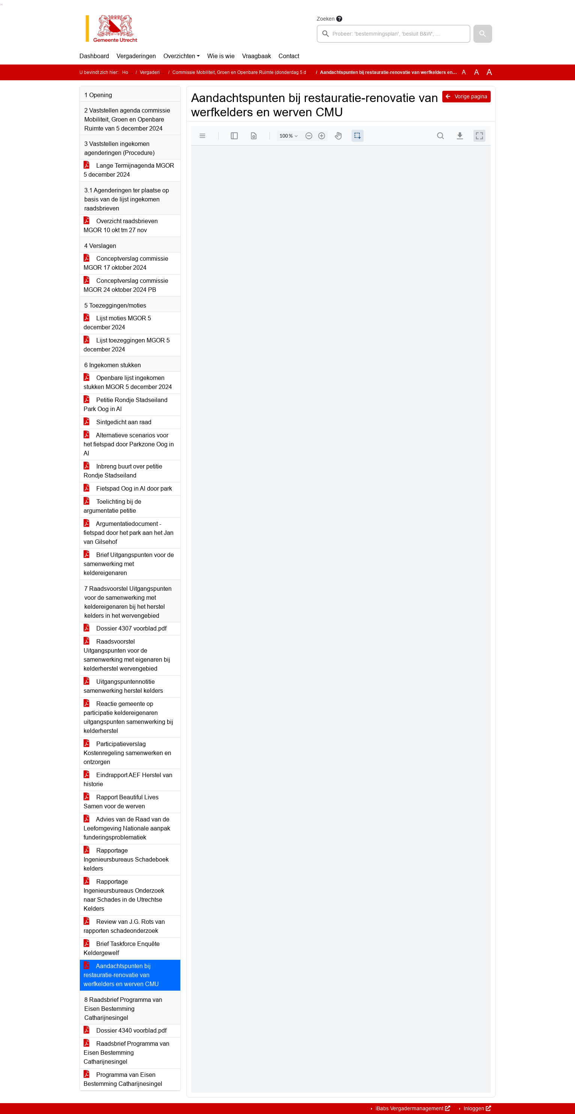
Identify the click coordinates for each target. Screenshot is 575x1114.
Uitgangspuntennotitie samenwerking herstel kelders (123, 686)
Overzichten (179, 56)
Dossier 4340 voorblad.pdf (125, 1030)
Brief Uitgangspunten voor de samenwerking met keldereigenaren (129, 564)
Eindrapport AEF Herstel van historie (128, 779)
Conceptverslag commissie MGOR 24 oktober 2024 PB (126, 285)
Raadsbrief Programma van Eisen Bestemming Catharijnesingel (126, 1052)
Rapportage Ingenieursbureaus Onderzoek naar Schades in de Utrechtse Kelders (124, 895)
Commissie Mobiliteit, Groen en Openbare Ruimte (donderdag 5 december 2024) (254, 72)
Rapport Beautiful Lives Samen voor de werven (121, 801)
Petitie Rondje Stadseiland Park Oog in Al (126, 404)
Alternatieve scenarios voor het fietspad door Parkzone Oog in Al (129, 444)
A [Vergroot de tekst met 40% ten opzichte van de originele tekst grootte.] (489, 72)
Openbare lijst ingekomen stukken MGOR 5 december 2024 (128, 382)
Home (128, 72)
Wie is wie (221, 56)
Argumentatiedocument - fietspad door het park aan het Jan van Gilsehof (129, 533)
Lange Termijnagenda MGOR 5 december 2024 (129, 170)
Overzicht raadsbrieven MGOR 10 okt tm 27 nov (121, 225)
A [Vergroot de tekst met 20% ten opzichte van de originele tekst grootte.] (476, 72)
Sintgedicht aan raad (117, 422)
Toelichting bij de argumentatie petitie (112, 506)
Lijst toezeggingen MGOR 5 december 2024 (127, 345)
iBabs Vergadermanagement (412, 1108)
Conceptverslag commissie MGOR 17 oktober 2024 (126, 263)
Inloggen (476, 1108)
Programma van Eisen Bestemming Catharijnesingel (123, 1079)
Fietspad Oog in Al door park (128, 488)
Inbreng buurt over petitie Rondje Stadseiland (123, 471)
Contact (289, 56)
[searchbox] (393, 34)
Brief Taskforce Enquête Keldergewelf (122, 948)
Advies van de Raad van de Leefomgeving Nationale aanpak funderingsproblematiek (127, 828)
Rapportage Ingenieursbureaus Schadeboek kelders (126, 859)
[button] (482, 34)
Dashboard (94, 56)
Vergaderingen (136, 56)
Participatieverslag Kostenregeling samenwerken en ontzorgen (127, 753)
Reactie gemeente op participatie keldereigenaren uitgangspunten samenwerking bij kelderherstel (128, 717)
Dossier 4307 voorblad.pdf (125, 628)
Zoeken (326, 19)
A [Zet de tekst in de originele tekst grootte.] (464, 72)
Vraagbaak (256, 56)
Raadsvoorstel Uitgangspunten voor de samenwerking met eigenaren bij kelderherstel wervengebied (127, 655)
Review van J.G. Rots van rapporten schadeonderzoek (124, 926)
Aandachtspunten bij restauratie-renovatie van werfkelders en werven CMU (121, 975)
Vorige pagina (466, 96)
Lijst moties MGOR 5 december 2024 (117, 322)
